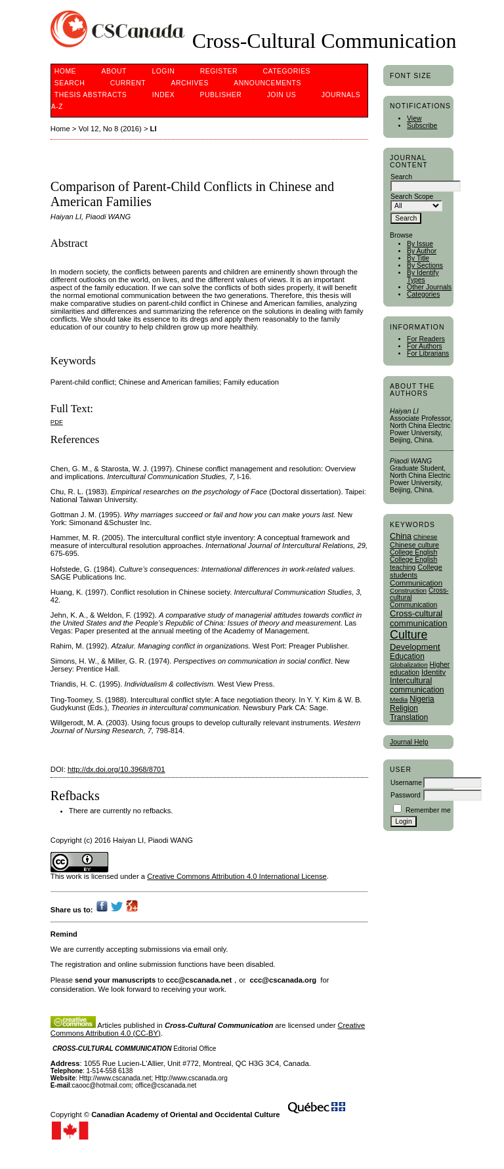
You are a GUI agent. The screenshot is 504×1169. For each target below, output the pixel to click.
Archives (190, 83)
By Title (418, 258)
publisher (221, 94)
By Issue (420, 243)
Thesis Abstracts (90, 94)
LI (153, 129)
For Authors (424, 346)
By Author (421, 251)
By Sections (425, 265)
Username (406, 782)
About (114, 71)
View (414, 118)
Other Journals (429, 287)
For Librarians (428, 353)
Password (405, 795)
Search (69, 83)
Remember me (428, 810)
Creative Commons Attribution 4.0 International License (237, 876)
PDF (57, 421)
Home (65, 71)
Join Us (282, 94)
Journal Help (409, 742)
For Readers (426, 339)
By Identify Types (423, 276)
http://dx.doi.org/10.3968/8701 (116, 769)
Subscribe (422, 125)
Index (163, 94)
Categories (423, 294)
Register (219, 71)
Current (128, 83)
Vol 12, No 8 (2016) (109, 129)
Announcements (267, 83)
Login (163, 71)
